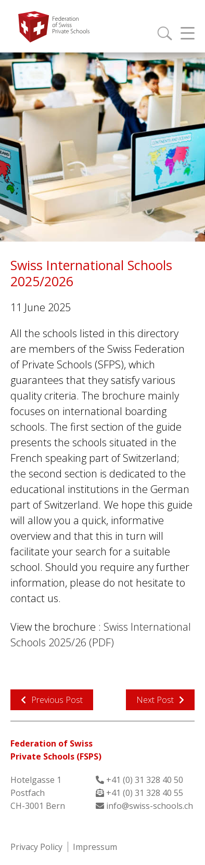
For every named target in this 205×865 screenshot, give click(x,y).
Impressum (95, 847)
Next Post (155, 700)
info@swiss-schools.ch (149, 805)
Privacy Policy (36, 847)
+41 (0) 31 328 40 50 (144, 780)
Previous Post (57, 700)
